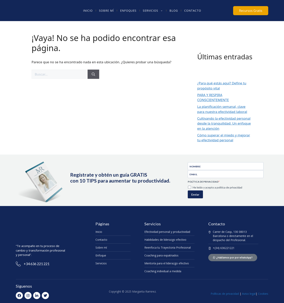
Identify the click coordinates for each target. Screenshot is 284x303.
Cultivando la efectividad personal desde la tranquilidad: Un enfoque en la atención (224, 123)
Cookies (263, 294)
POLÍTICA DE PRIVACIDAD (203, 181)
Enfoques (128, 10)
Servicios (153, 10)
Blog (173, 10)
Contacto (192, 10)
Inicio (88, 10)
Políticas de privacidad (225, 294)
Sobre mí (106, 10)
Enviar (195, 194)
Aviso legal (248, 294)
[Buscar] (93, 74)
